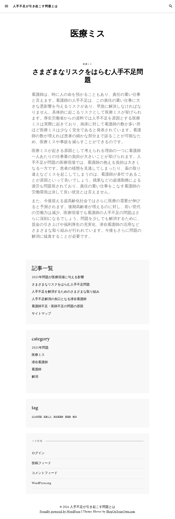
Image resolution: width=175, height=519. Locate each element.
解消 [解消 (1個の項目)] (75, 417)
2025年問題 (40, 348)
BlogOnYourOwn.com (120, 512)
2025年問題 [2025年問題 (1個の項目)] (37, 417)
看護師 (36, 369)
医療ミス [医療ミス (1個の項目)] (48, 417)
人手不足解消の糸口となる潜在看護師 (59, 299)
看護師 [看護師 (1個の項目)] (68, 417)
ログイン (38, 453)
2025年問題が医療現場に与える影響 (58, 277)
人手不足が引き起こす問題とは (35, 6)
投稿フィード (41, 463)
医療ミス (87, 64)
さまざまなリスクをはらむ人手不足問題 (87, 76)
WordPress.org (41, 483)
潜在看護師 (40, 362)
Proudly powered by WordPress (60, 512)
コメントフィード (44, 473)
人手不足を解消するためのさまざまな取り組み (65, 292)
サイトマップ (41, 314)
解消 (35, 377)
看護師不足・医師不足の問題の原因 (57, 306)
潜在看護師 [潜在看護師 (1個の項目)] (58, 417)
